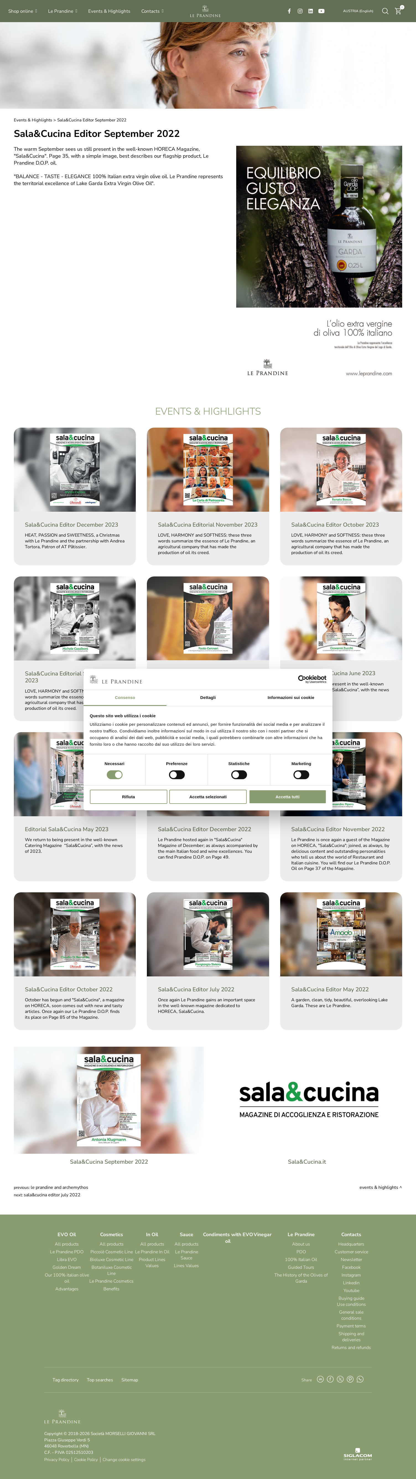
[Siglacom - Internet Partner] (358, 1459)
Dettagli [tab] (208, 697)
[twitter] (340, 1380)
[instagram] (300, 11)
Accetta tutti (287, 796)
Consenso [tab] (125, 697)
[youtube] (321, 11)
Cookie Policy (86, 1459)
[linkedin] (310, 11)
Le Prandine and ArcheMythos (59, 1187)
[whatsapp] (360, 1380)
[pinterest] (350, 1380)
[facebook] (289, 11)
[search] (385, 11)
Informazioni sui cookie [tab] (291, 697)
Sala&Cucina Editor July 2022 (52, 1195)
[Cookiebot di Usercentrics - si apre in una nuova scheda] (302, 679)
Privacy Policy (56, 1459)
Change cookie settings (124, 1459)
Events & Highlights (33, 120)
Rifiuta (128, 796)
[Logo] (205, 11)
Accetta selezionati (208, 796)
